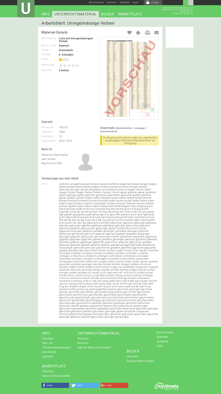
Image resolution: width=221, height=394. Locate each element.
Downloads (47, 136)
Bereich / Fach (48, 45)
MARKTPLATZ (130, 14)
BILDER (107, 14)
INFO (45, 14)
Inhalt (44, 184)
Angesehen (46, 132)
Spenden (47, 356)
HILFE (135, 2)
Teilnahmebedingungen (56, 347)
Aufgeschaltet (48, 141)
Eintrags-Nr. (47, 127)
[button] (55, 385)
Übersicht (83, 338)
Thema (44, 50)
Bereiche (83, 343)
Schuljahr (46, 54)
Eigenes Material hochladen (94, 347)
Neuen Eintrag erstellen (56, 375)
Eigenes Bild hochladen (140, 361)
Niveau (44, 59)
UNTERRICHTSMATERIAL (75, 14)
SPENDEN (124, 2)
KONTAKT (111, 2)
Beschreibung (48, 38)
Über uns (47, 343)
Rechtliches (49, 352)
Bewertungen (48, 65)
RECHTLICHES (96, 2)
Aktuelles (48, 338)
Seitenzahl (46, 70)
